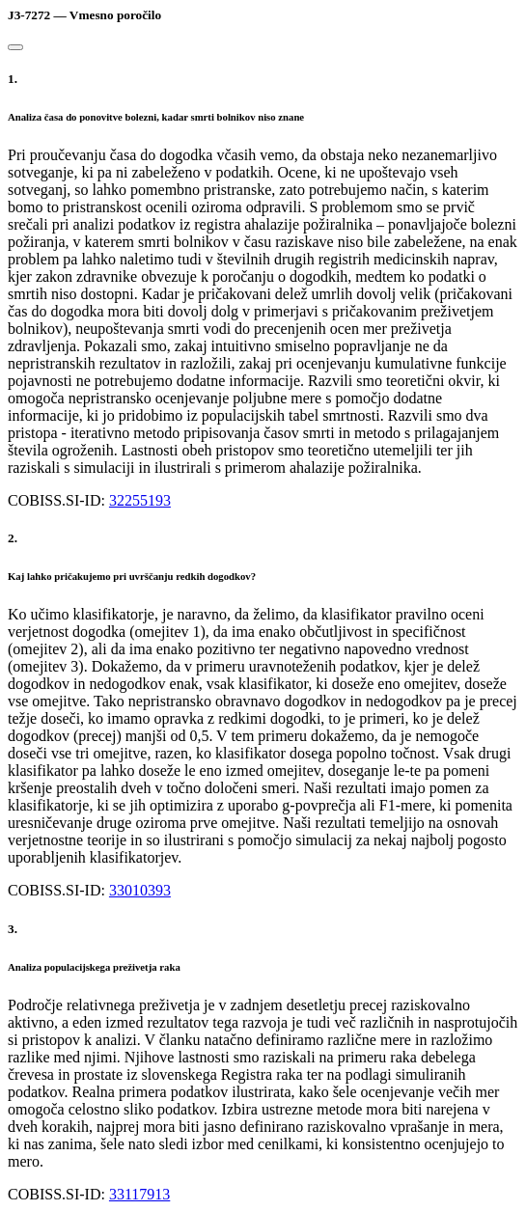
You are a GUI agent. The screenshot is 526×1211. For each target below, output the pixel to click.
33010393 (140, 890)
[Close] (15, 47)
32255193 (140, 500)
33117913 (139, 1194)
